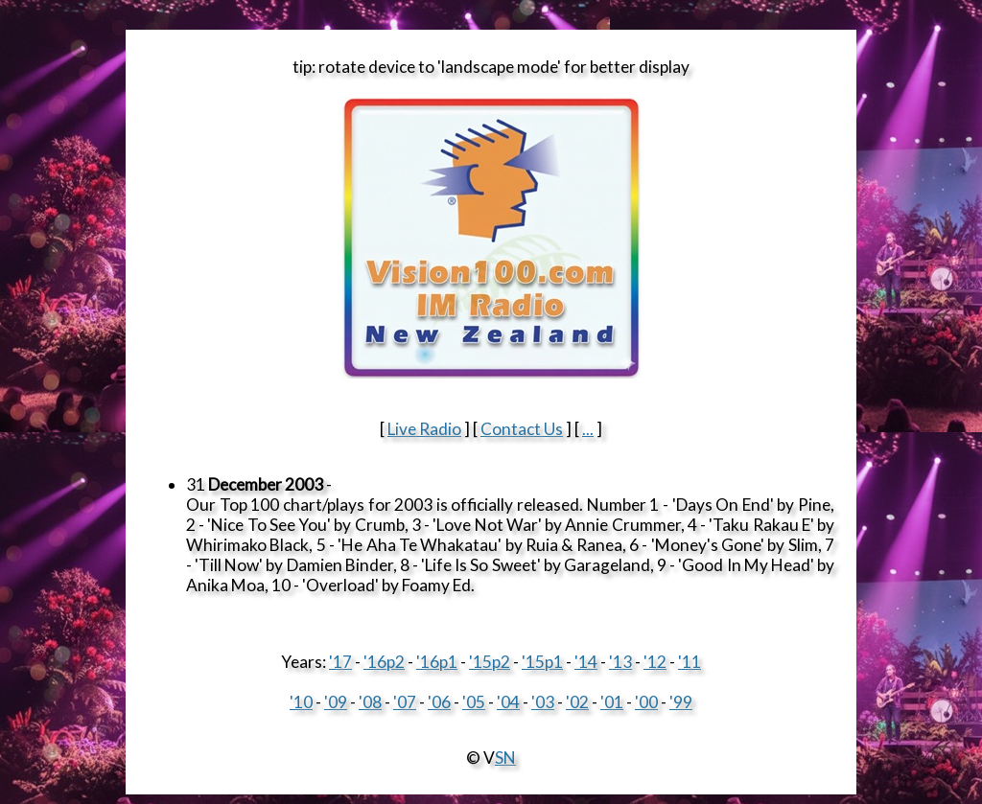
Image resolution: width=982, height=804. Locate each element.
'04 (508, 702)
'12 (654, 662)
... (588, 429)
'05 (473, 702)
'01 (611, 702)
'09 (335, 702)
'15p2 (489, 662)
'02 (577, 702)
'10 (301, 702)
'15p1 (542, 662)
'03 (542, 702)
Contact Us (521, 429)
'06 (439, 702)
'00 (646, 702)
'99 (680, 702)
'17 (340, 662)
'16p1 (436, 662)
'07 (404, 702)
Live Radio (424, 429)
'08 (370, 702)
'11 (689, 662)
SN (505, 757)
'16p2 (384, 662)
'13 (620, 662)
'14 (585, 662)
